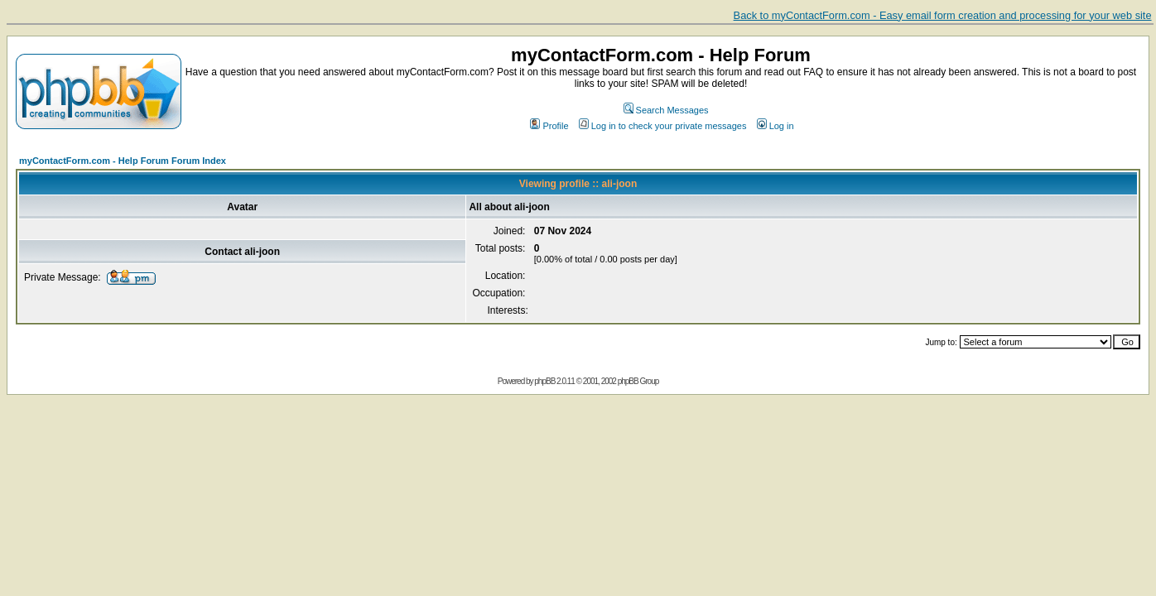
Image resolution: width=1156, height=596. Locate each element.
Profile (549, 126)
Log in (775, 126)
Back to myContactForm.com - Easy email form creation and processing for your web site (943, 15)
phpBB (544, 381)
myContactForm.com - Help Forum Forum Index (122, 161)
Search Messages (666, 110)
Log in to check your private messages (663, 126)
